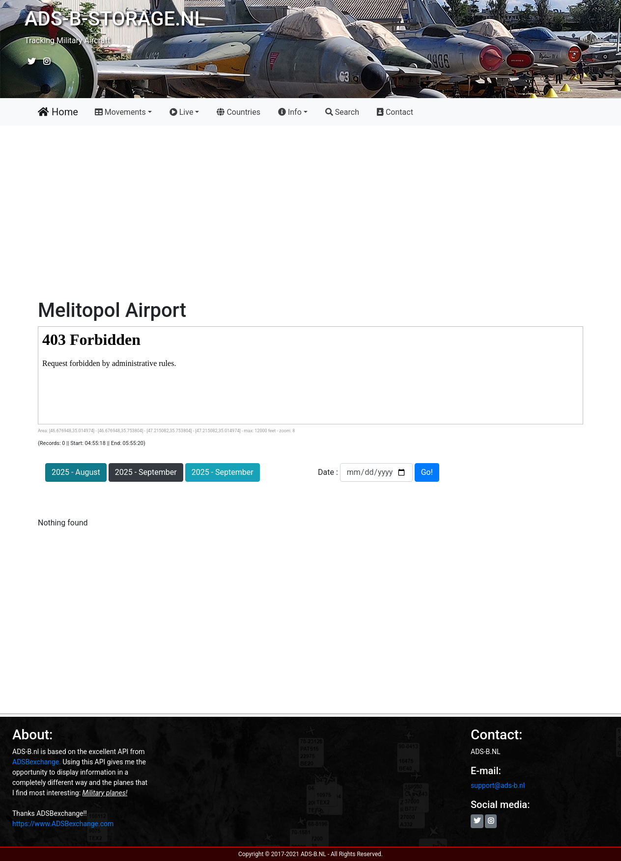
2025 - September (146, 472)
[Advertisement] (310, 214)
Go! (427, 472)
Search (342, 112)
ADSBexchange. (36, 762)
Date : (329, 472)
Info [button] (290, 112)
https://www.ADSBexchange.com (62, 824)
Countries (240, 111)
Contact (395, 112)
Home (58, 112)
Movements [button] (120, 112)
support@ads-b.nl (498, 785)
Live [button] (181, 112)
